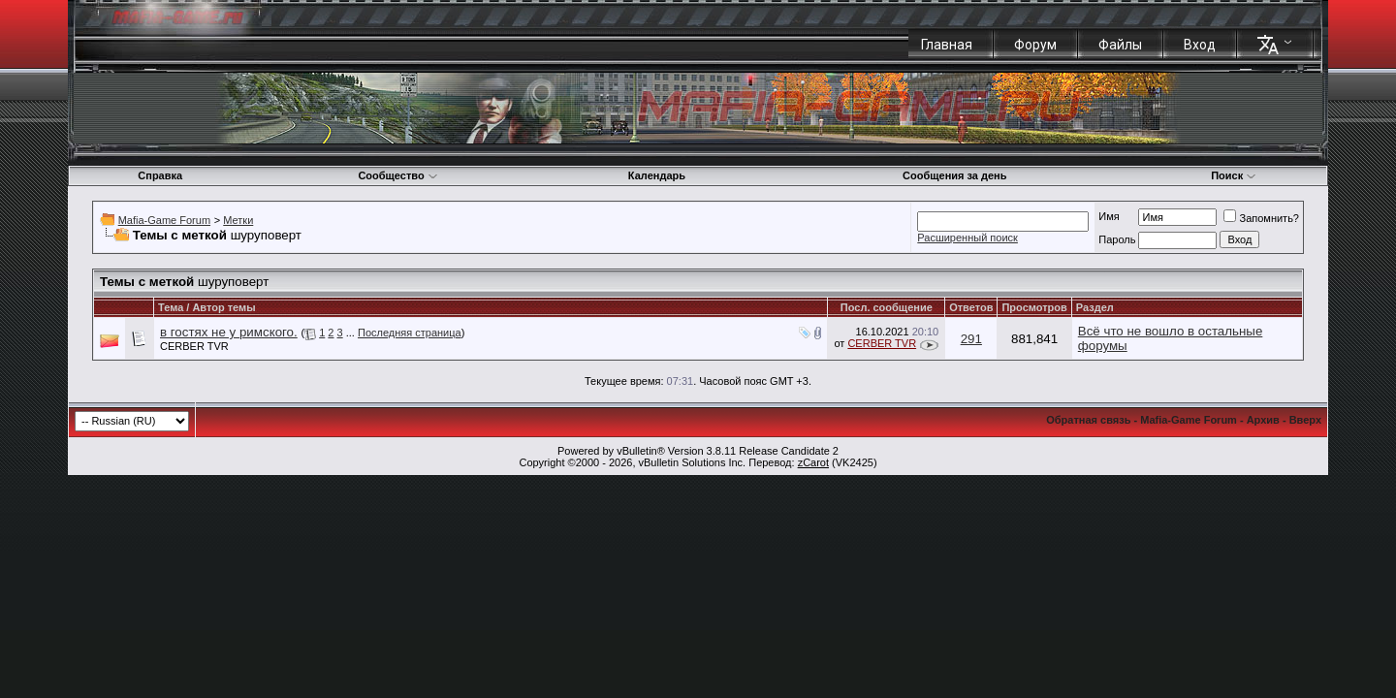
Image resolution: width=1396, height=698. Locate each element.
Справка (160, 175)
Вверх (1305, 420)
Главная (946, 44)
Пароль (1116, 239)
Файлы (1120, 44)
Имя (1108, 216)
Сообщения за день (954, 175)
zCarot (813, 462)
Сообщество (397, 175)
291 (971, 339)
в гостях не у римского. (229, 332)
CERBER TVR (194, 346)
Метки (238, 220)
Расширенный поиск (967, 237)
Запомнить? (1261, 218)
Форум (1035, 44)
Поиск (1233, 175)
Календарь (656, 175)
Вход (1200, 44)
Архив (1263, 420)
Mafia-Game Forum (164, 220)
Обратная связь (1088, 420)
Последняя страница (409, 332)
